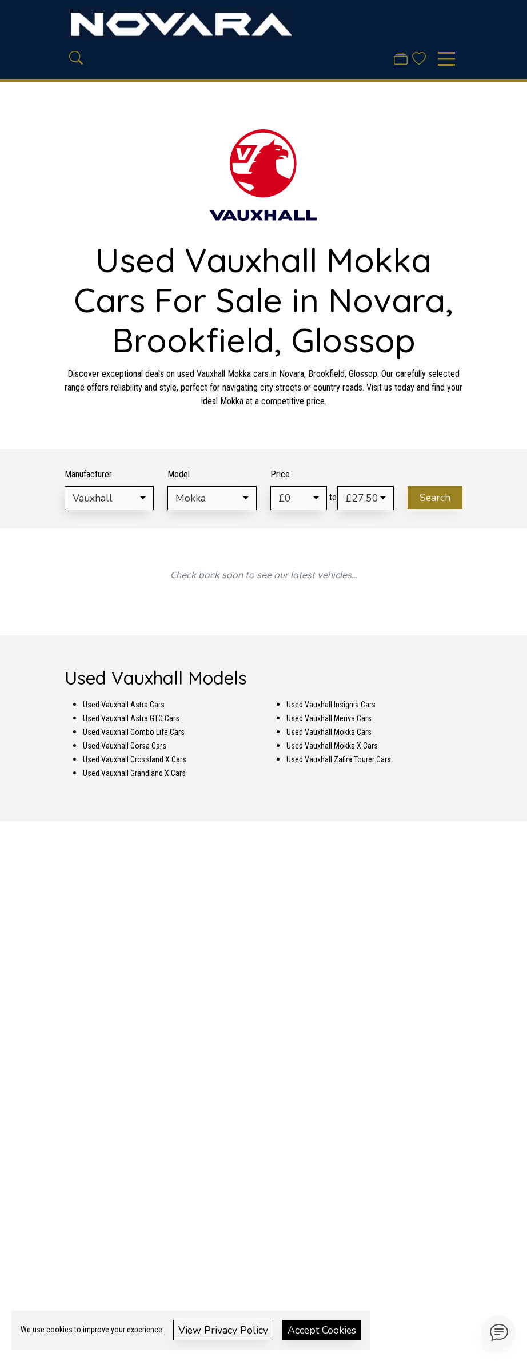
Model (178, 474)
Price (280, 474)
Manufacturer (88, 474)
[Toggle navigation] (446, 58)
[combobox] (109, 498)
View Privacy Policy (223, 1330)
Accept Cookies (322, 1330)
